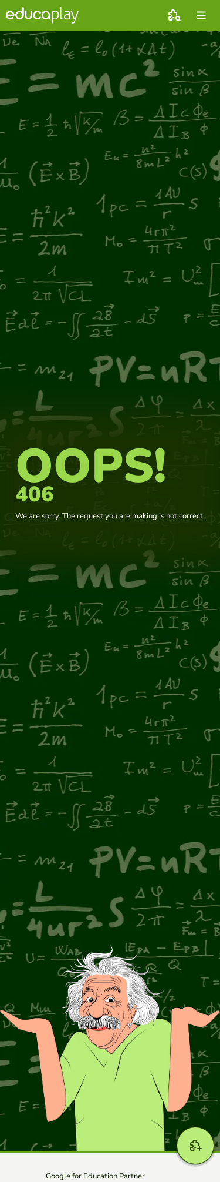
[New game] (195, 1145)
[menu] (201, 15)
